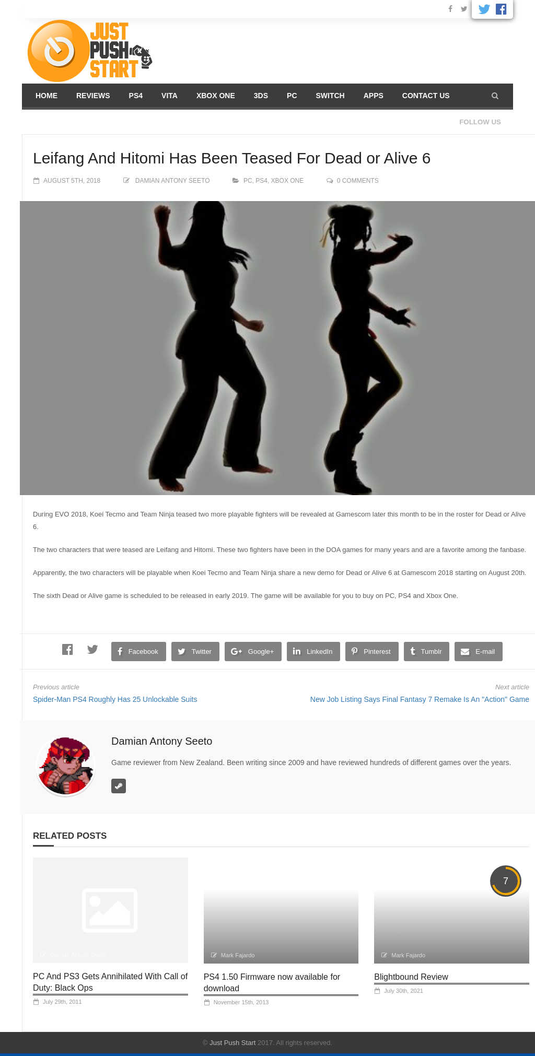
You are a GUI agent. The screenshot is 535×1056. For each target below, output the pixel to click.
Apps (373, 95)
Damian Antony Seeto (172, 180)
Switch (330, 95)
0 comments (358, 180)
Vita (169, 95)
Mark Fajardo (238, 955)
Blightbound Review (411, 976)
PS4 (136, 95)
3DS (261, 95)
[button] (495, 96)
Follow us (480, 122)
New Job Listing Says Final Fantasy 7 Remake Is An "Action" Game (419, 699)
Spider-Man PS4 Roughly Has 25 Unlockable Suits (115, 699)
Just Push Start (232, 1043)
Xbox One (215, 95)
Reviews (93, 95)
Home (46, 95)
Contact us (426, 95)
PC (292, 95)
